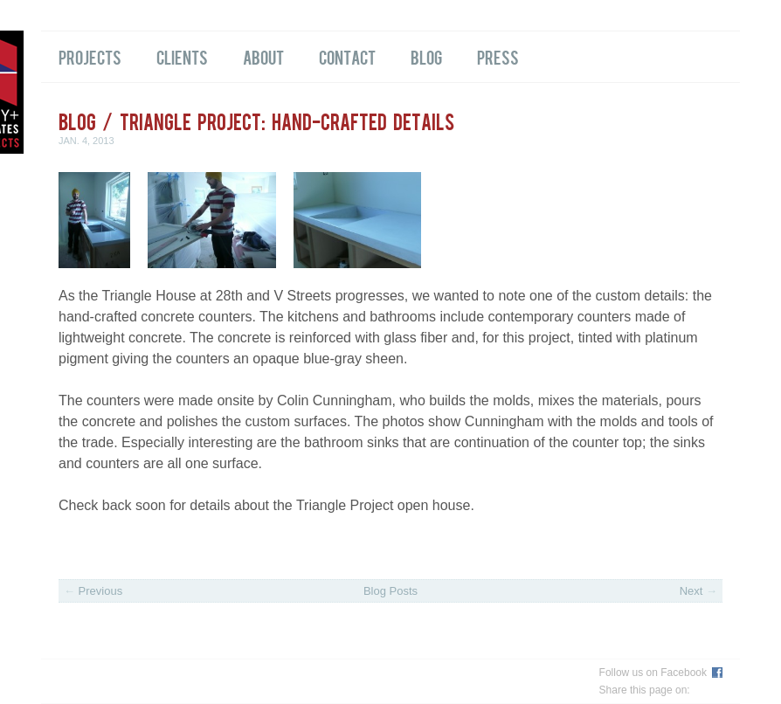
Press (498, 56)
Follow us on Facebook (653, 672)
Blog (426, 56)
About (263, 56)
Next (698, 590)
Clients (182, 56)
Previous (93, 590)
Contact (347, 56)
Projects (90, 56)
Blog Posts (390, 590)
